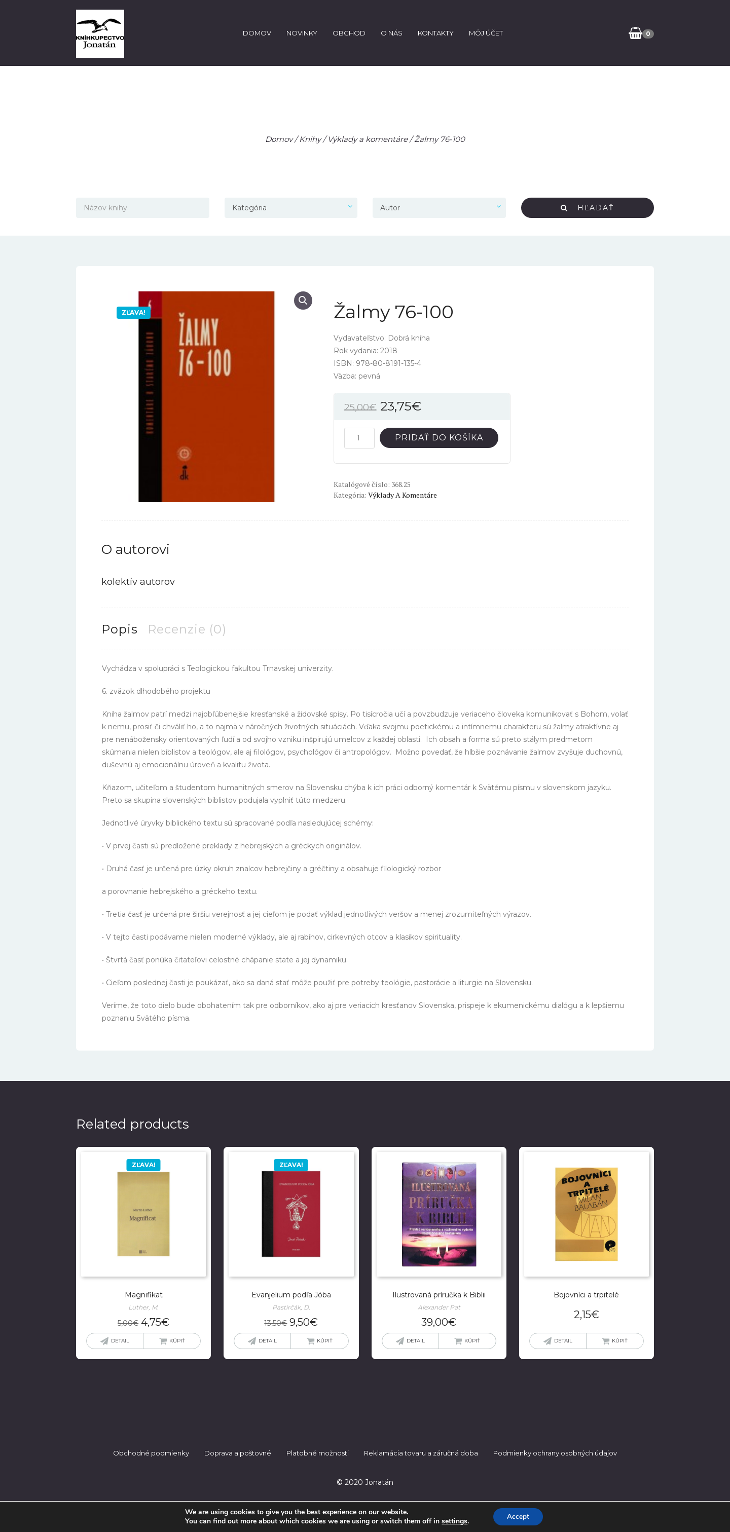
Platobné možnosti (317, 1453)
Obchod (347, 33)
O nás (390, 33)
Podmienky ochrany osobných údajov (555, 1453)
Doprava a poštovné (237, 1453)
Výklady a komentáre (367, 139)
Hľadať (587, 207)
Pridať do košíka (439, 437)
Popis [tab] (119, 629)
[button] (303, 300)
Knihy (310, 139)
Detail (120, 1340)
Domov (255, 33)
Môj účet (484, 33)
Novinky (300, 33)
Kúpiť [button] (325, 1340)
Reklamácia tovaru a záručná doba (421, 1453)
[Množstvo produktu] (359, 438)
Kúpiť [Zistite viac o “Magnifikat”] (177, 1340)
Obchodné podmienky (151, 1453)
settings (453, 1520)
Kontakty (434, 33)
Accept (518, 1516)
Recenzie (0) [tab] (187, 629)
